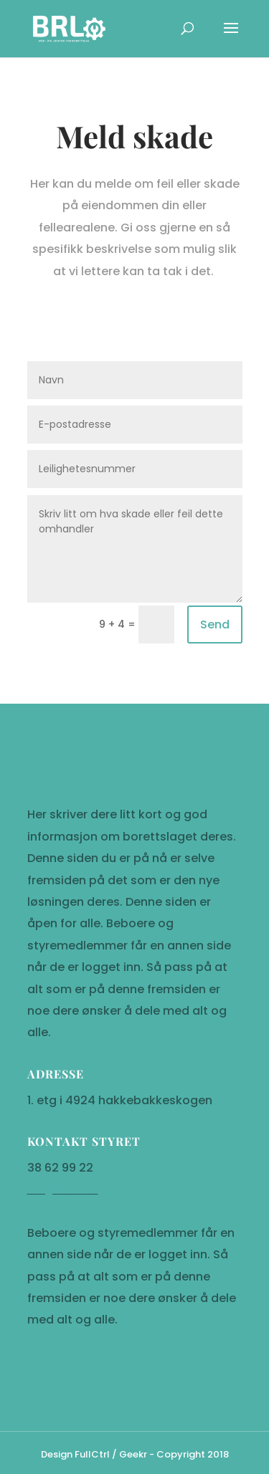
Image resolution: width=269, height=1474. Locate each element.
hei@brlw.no (62, 1355)
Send (215, 624)
